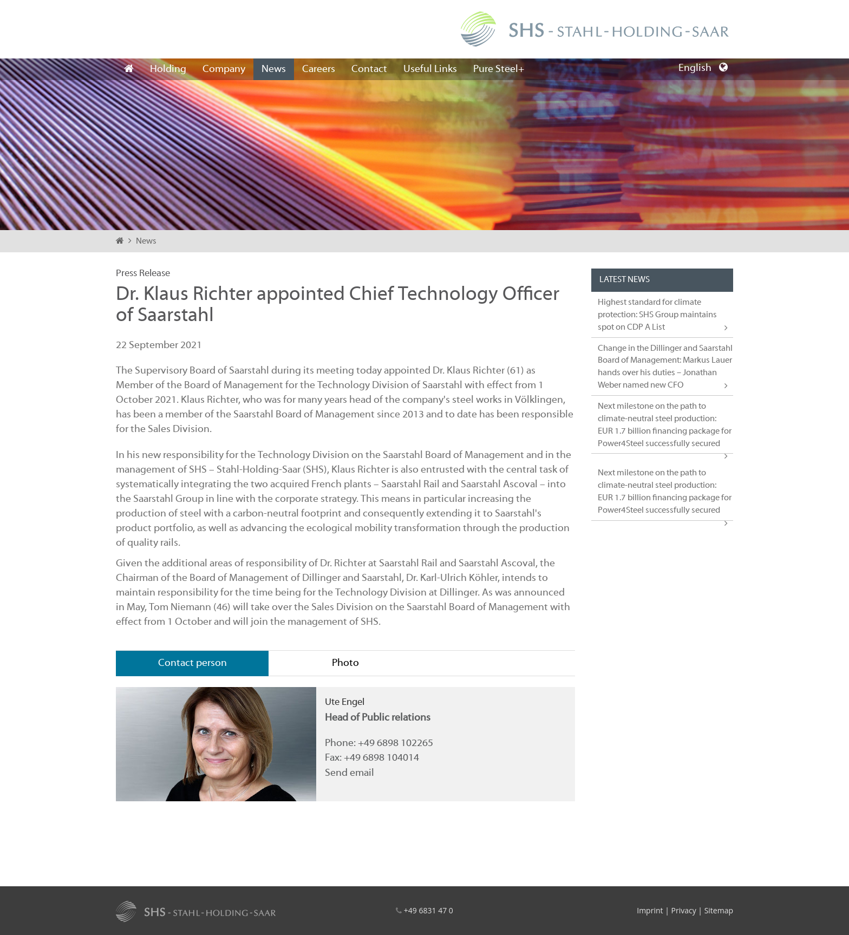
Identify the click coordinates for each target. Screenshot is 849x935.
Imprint (650, 910)
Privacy (683, 910)
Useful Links (430, 69)
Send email (349, 773)
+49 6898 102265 (395, 743)
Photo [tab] (345, 663)
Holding (168, 69)
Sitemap (718, 910)
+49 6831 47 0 (428, 910)
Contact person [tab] (192, 663)
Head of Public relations (377, 717)
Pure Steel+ (498, 69)
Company (224, 69)
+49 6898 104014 (381, 758)
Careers (318, 69)
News (274, 69)
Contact (369, 69)
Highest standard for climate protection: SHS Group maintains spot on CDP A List (657, 315)
